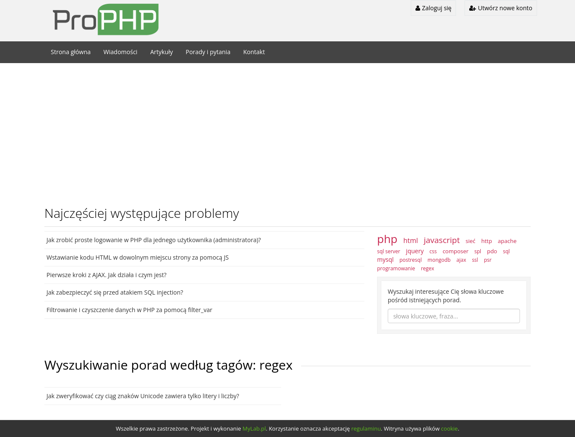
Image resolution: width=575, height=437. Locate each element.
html (410, 240)
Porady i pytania (208, 52)
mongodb (438, 259)
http (486, 241)
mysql (385, 259)
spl (477, 251)
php (387, 238)
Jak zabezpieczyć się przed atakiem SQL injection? (114, 292)
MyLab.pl (254, 428)
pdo (492, 251)
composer (456, 251)
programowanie (396, 268)
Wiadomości (121, 52)
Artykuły (161, 52)
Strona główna (71, 52)
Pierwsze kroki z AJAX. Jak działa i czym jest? (106, 275)
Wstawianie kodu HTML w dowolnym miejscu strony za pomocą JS (137, 257)
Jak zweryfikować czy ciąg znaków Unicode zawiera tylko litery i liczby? (142, 396)
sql (506, 251)
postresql (410, 259)
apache (507, 241)
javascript (442, 240)
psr (487, 259)
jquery (415, 251)
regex (427, 268)
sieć (471, 241)
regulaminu (365, 428)
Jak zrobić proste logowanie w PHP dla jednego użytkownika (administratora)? (153, 240)
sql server (388, 251)
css (433, 251)
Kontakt (254, 52)
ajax (461, 259)
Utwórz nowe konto (500, 8)
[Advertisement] (287, 131)
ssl (475, 259)
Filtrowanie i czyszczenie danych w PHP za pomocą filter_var (129, 310)
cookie (449, 428)
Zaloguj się (433, 8)
